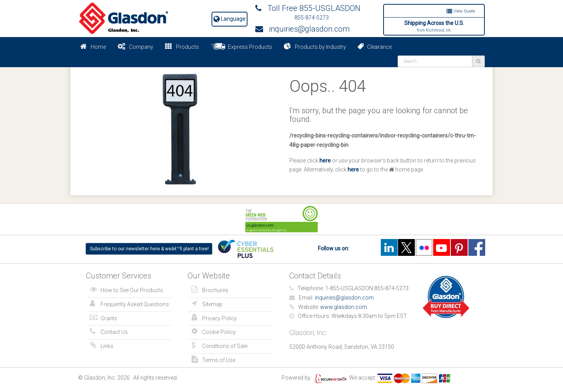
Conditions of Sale (224, 346)
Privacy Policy (219, 318)
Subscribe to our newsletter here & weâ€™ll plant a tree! (149, 249)
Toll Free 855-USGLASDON (307, 8)
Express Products (241, 46)
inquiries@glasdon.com (302, 29)
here (325, 160)
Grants (108, 318)
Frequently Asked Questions (134, 304)
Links (106, 346)
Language (229, 19)
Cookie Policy (219, 332)
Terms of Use (218, 360)
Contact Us (114, 332)
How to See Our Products (131, 290)
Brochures (215, 290)
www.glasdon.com (343, 307)
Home (98, 47)
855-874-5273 (311, 17)
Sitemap (212, 304)
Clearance (375, 46)
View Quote (460, 11)
